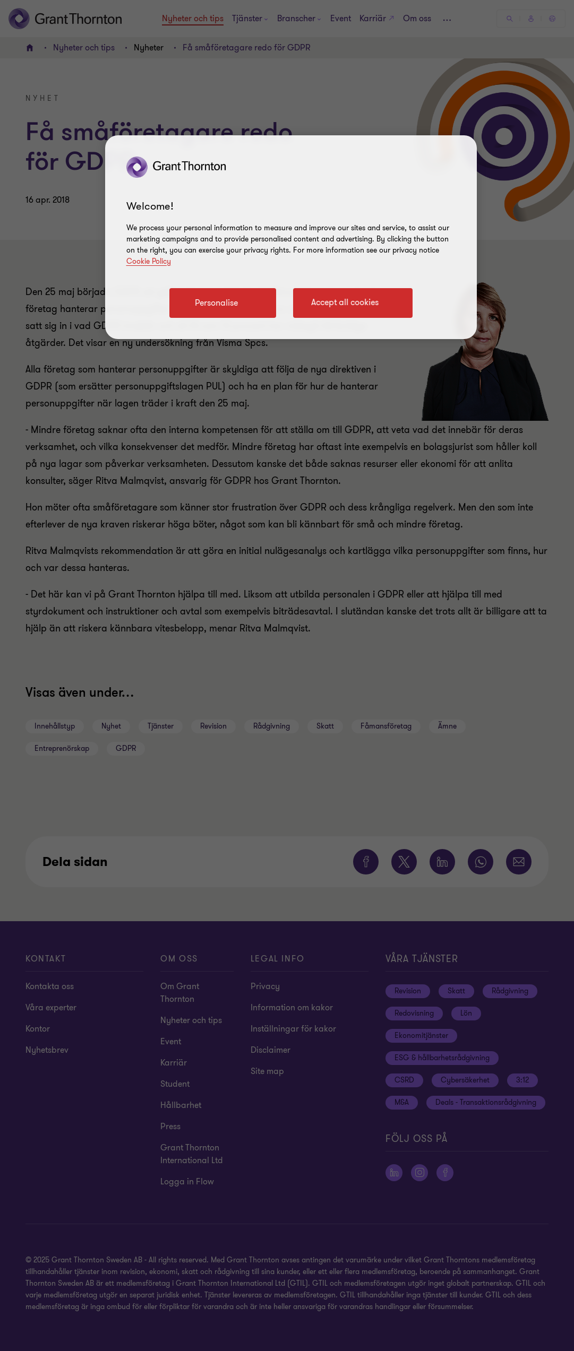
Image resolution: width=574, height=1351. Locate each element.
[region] (291, 237)
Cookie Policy (148, 261)
